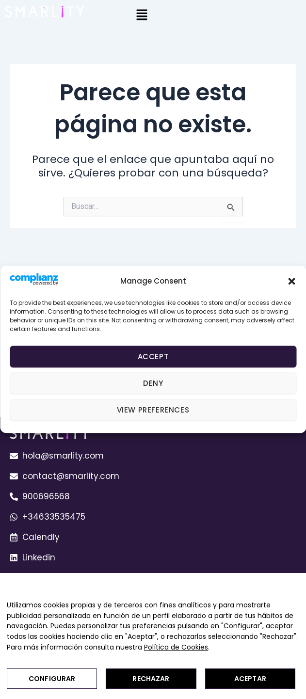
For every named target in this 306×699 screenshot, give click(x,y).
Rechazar (150, 678)
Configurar (52, 678)
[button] (291, 281)
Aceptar (250, 678)
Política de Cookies (176, 647)
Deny (153, 383)
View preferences (153, 410)
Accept (153, 356)
